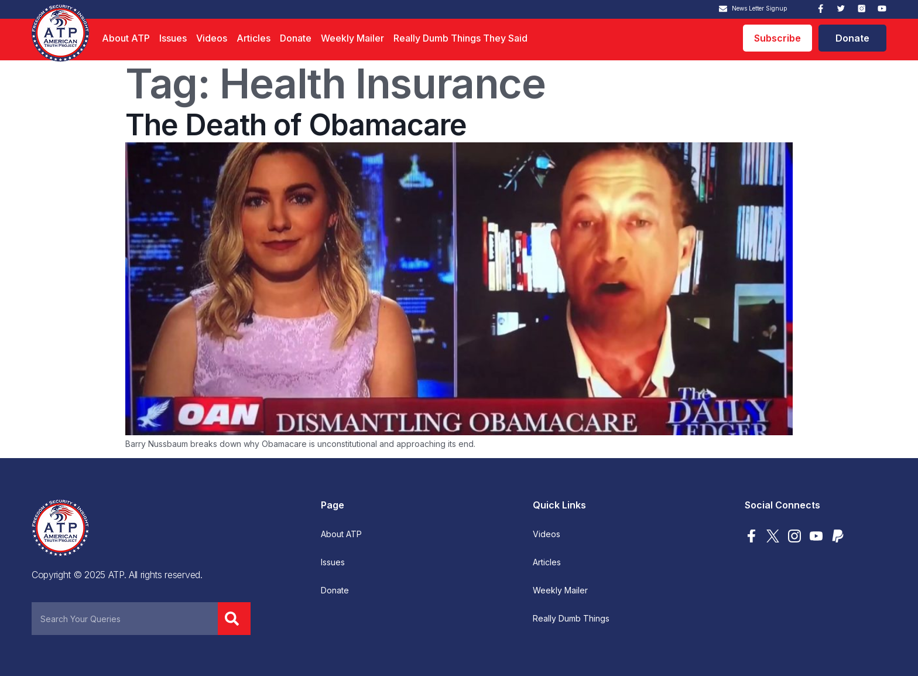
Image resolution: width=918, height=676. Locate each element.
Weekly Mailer (352, 38)
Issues (173, 38)
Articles (253, 38)
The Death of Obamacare (296, 124)
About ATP (126, 38)
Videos (211, 38)
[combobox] (125, 618)
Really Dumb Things (571, 618)
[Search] (234, 618)
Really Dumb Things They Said (460, 38)
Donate (295, 38)
